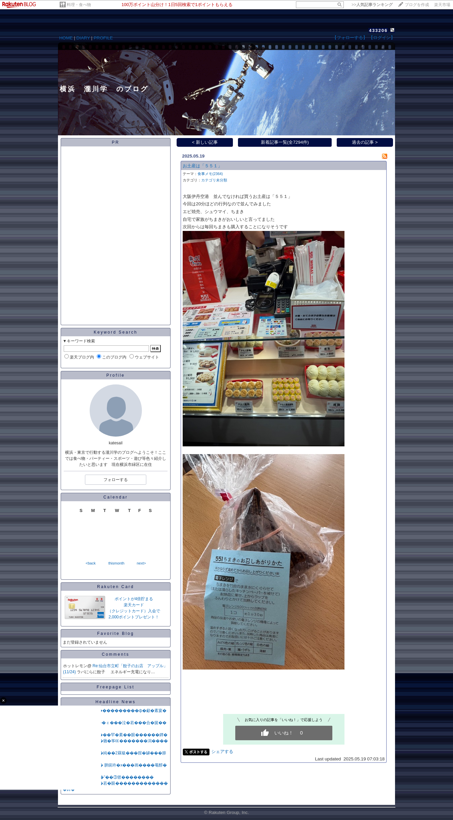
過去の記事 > (365, 142)
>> (372, 4)
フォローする (115, 479)
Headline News (115, 701)
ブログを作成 (417, 4)
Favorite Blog (115, 633)
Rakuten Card (115, 586)
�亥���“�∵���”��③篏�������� (108, 777)
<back (91, 563)
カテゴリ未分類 (214, 180)
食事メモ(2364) (210, 174)
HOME (66, 37)
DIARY (83, 37)
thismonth (116, 563)
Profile (115, 375)
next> (141, 563)
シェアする (222, 751)
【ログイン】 (382, 37)
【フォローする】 (349, 37)
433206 (378, 30)
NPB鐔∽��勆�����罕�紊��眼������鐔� (115, 734)
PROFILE (103, 37)
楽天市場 (442, 4)
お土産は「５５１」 (202, 165)
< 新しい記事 (205, 142)
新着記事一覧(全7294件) (285, 142)
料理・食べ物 (79, 4)
